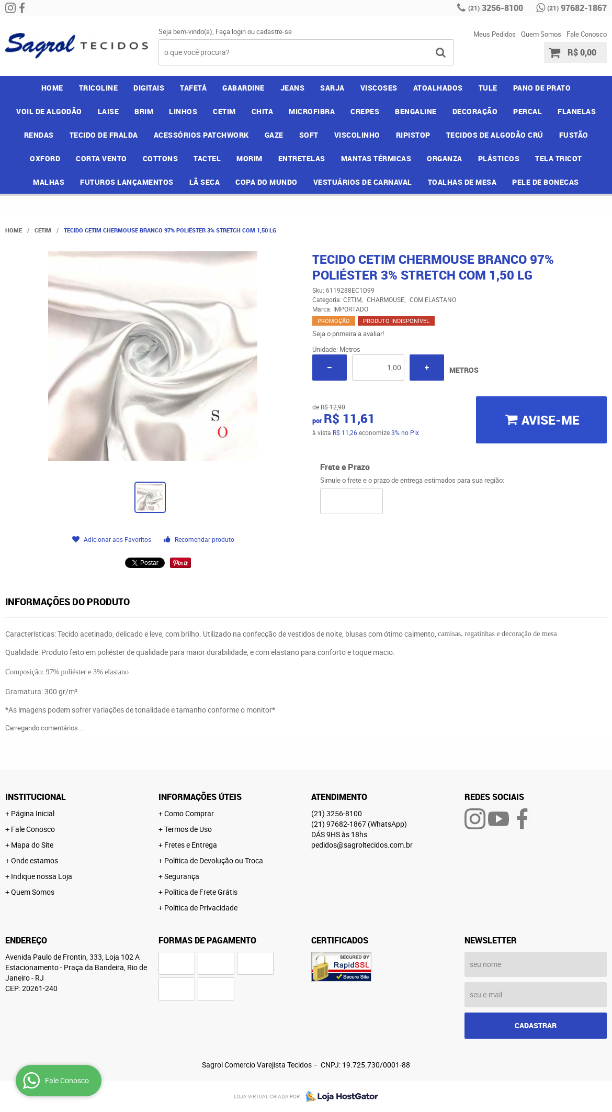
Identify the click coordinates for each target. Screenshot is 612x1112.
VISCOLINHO (357, 135)
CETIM (224, 111)
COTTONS (160, 158)
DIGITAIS (148, 88)
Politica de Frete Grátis (200, 892)
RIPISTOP (413, 135)
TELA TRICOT (558, 158)
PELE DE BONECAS (545, 182)
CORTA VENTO (101, 158)
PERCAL (527, 111)
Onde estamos (34, 860)
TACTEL (207, 158)
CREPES (364, 111)
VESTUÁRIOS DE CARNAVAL (362, 182)
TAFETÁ (193, 88)
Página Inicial (32, 813)
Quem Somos (541, 34)
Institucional (35, 797)
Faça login (231, 31)
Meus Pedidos (494, 34)
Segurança (181, 876)
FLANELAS (577, 111)
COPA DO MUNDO (266, 182)
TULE (488, 88)
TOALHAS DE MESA (462, 182)
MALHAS (48, 182)
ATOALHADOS (438, 88)
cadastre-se (274, 31)
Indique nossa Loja (41, 876)
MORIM (249, 158)
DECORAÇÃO (475, 111)
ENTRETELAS (301, 158)
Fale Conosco (586, 34)
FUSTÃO (573, 135)
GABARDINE (243, 88)
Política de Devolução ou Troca (213, 860)
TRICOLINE (98, 88)
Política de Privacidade (200, 908)
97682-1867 (577, 8)
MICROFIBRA (312, 111)
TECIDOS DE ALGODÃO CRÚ (494, 135)
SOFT (309, 135)
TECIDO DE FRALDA (104, 135)
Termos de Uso (188, 829)
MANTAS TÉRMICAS (376, 158)
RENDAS (39, 135)
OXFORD (45, 158)
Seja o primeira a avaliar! (348, 333)
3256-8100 (495, 8)
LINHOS (183, 111)
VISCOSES (379, 88)
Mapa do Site (32, 845)
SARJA (332, 88)
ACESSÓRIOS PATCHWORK (201, 135)
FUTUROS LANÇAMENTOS (127, 182)
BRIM (143, 111)
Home (52, 88)
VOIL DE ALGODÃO (49, 111)
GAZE (274, 135)
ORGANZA (444, 158)
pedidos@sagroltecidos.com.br (362, 845)
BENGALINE (416, 111)
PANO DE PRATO (542, 88)
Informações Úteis (200, 797)
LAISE (108, 111)
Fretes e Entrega (190, 845)
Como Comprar (189, 813)
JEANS (292, 88)
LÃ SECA (204, 182)
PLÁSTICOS (499, 158)
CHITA (263, 111)
